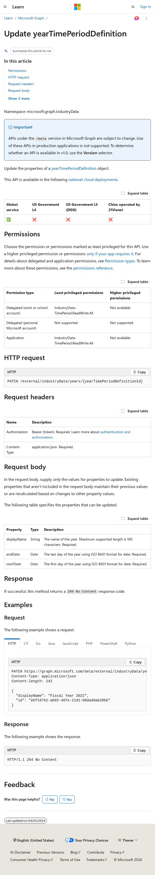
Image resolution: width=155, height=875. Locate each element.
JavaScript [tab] (70, 643)
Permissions (17, 70)
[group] (77, 688)
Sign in (145, 6)
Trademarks (95, 859)
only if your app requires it (109, 253)
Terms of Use (70, 859)
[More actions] (146, 18)
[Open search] (133, 6)
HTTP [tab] (12, 643)
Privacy (115, 852)
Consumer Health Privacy (30, 859)
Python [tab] (130, 643)
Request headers (21, 83)
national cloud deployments (93, 179)
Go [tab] (38, 643)
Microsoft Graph (31, 18)
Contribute (95, 852)
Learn (8, 18)
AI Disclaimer (20, 852)
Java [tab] (51, 643)
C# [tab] (26, 643)
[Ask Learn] (137, 18)
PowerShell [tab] (108, 643)
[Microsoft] (77, 7)
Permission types (120, 260)
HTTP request (18, 77)
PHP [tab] (89, 643)
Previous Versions (50, 852)
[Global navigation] (5, 6)
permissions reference (93, 268)
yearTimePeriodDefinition (73, 168)
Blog (73, 852)
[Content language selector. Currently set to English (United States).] (33, 840)
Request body (19, 90)
